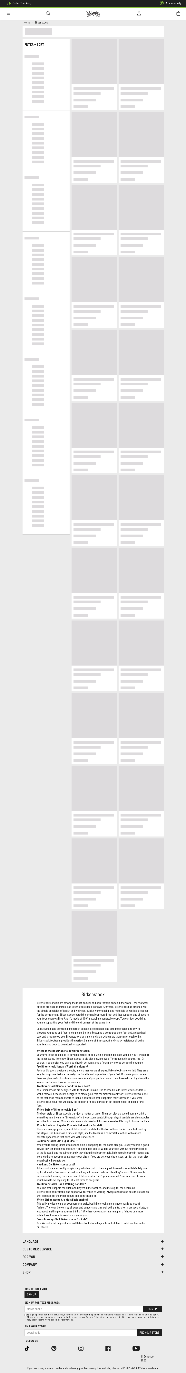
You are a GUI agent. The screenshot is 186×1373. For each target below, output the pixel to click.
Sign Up (31, 1294)
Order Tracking (18, 3)
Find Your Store (35, 1326)
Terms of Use (75, 1317)
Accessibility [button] (169, 3)
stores (44, 1227)
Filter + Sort (45, 43)
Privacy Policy (92, 1317)
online (134, 1224)
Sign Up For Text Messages (42, 1302)
